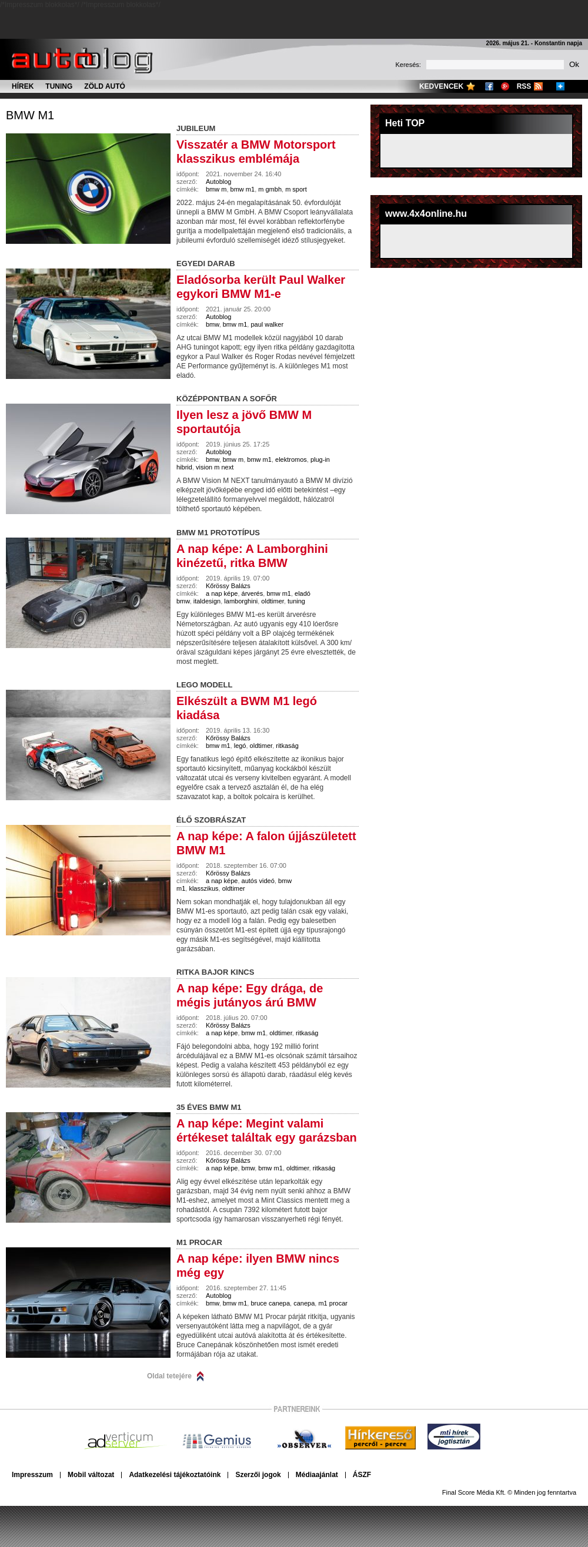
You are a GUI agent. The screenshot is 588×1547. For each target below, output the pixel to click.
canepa (304, 1303)
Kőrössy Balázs (228, 585)
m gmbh (270, 189)
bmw (212, 324)
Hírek (23, 86)
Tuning (58, 86)
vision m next (214, 467)
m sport (296, 189)
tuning (296, 601)
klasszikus (203, 888)
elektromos (291, 459)
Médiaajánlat (317, 1475)
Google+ (505, 86)
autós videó (258, 880)
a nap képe (222, 593)
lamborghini (241, 601)
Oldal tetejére (169, 1376)
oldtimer (272, 601)
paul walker (266, 324)
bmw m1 (30, 115)
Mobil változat (91, 1475)
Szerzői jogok (257, 1475)
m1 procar (333, 1303)
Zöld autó (104, 86)
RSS (524, 86)
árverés (252, 593)
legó (240, 745)
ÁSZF (362, 1475)
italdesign (206, 601)
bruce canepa (270, 1303)
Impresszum (32, 1475)
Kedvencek (441, 86)
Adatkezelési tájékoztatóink (174, 1475)
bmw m (216, 189)
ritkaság (287, 745)
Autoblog (218, 181)
